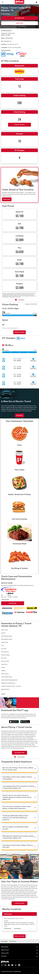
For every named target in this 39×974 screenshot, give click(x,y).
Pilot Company (21, 757)
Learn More (21, 299)
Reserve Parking (19, 124)
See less (3, 694)
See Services (12, 603)
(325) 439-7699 (9, 38)
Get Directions (19, 18)
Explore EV (19, 415)
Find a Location (19, 936)
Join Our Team (19, 903)
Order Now (19, 23)
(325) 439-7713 (7, 41)
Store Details (17, 928)
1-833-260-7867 (5, 599)
